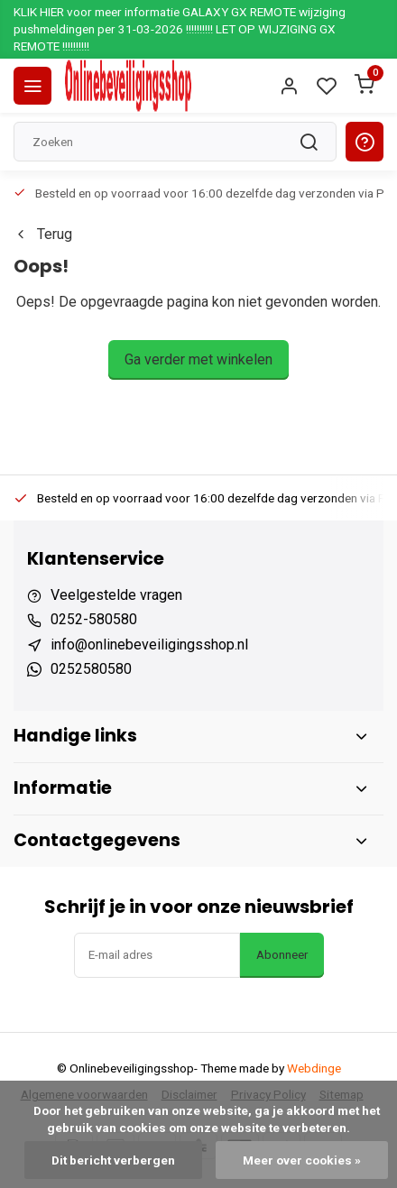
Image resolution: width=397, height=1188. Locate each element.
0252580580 (91, 668)
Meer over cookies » (302, 1160)
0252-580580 (94, 619)
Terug (43, 234)
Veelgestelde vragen (116, 594)
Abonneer (282, 955)
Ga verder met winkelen (198, 359)
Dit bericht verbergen (113, 1160)
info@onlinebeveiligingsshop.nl (149, 644)
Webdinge (314, 1068)
